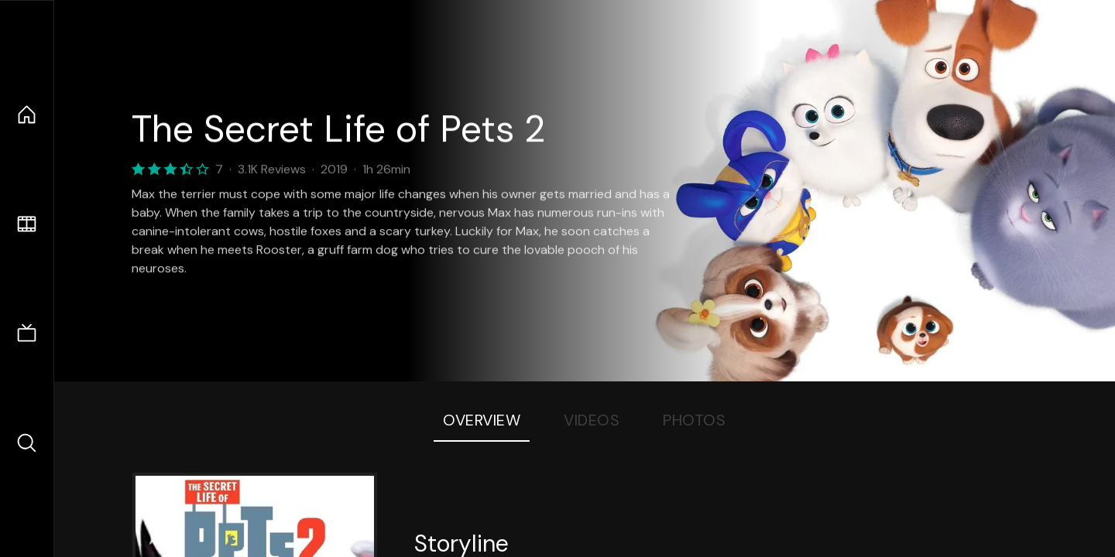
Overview (481, 420)
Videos (591, 420)
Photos (694, 420)
